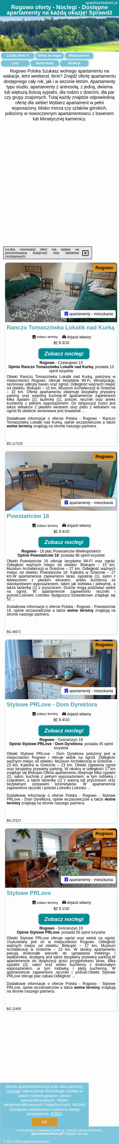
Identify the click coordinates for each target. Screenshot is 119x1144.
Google (14, 1091)
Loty (15, 63)
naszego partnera (81, 426)
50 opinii (83, 932)
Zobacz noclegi (63, 354)
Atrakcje (74, 63)
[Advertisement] (59, 184)
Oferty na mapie (49, 55)
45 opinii (106, 744)
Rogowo (104, 267)
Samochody (45, 63)
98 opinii (82, 555)
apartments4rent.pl (101, 3)
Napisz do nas (77, 1133)
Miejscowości (79, 55)
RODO (56, 1114)
